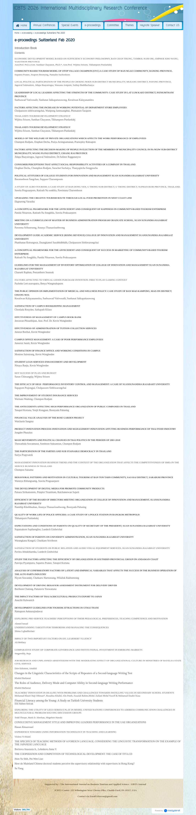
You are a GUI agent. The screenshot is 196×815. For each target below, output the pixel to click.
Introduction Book (26, 47)
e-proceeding (27, 33)
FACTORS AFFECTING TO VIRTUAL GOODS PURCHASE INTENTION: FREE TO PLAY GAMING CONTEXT (71, 280)
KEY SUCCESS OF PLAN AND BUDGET (35, 373)
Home (17, 33)
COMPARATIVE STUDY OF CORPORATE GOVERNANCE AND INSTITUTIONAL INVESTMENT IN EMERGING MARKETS (78, 649)
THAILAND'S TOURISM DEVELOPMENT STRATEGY (42, 116)
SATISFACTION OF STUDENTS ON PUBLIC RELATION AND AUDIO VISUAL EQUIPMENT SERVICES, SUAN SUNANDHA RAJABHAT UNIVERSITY (92, 548)
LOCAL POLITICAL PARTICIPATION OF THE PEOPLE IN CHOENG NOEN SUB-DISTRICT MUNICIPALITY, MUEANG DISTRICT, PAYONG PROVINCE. (93, 81)
